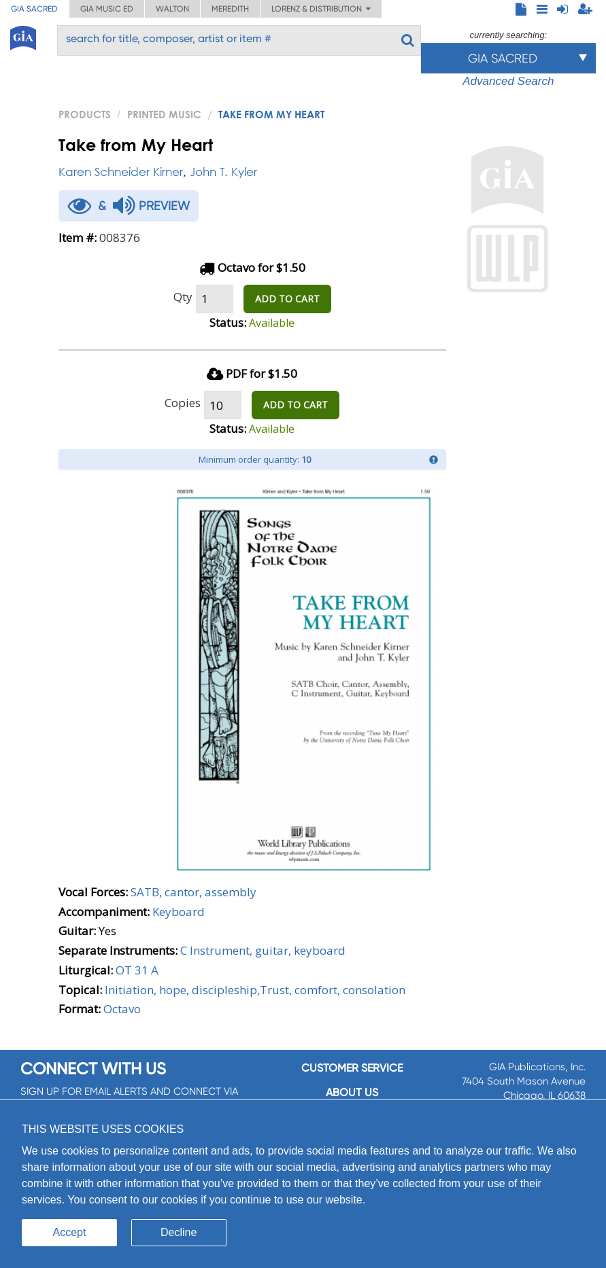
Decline (179, 1232)
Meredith (230, 9)
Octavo (122, 1009)
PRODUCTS (84, 114)
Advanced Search (508, 81)
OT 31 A (137, 970)
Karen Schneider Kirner (120, 171)
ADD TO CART (287, 298)
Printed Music (164, 114)
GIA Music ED (106, 9)
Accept (69, 1232)
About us (352, 1092)
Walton (172, 9)
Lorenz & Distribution (321, 9)
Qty (182, 296)
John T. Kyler (223, 171)
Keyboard (178, 911)
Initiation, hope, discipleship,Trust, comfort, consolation (255, 990)
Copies (183, 402)
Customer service (352, 1067)
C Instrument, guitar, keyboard (263, 950)
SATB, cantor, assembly (193, 892)
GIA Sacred (34, 9)
